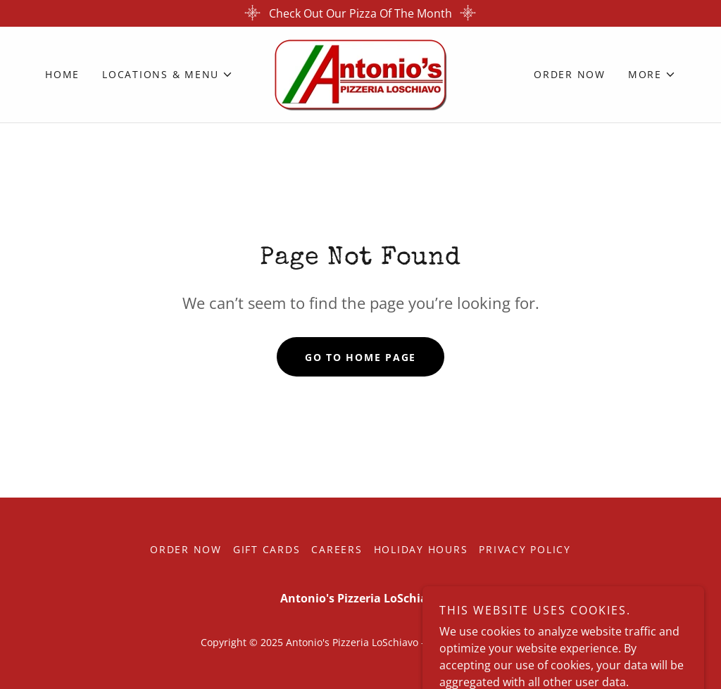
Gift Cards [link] (267, 549)
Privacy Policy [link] (525, 549)
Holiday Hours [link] (421, 549)
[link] (360, 73)
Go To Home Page (360, 357)
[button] (167, 74)
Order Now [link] (570, 74)
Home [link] (62, 74)
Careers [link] (336, 549)
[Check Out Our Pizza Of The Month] (360, 13)
